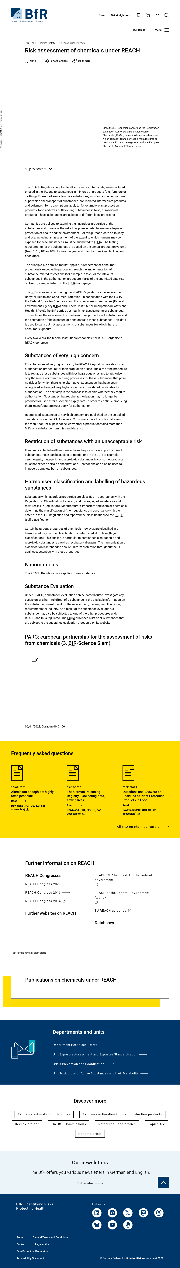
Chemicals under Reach (72, 43)
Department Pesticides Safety (80, 1045)
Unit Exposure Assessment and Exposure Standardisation (100, 1054)
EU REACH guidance (113, 910)
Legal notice (42, 1244)
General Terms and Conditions (50, 1237)
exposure (59, 319)
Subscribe (90, 1183)
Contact (21, 1244)
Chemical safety (46, 43)
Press (102, 15)
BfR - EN (29, 43)
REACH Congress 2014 (45, 901)
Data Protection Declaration (32, 1251)
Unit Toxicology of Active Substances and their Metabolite (100, 1073)
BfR (33, 292)
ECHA (127, 146)
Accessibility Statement (30, 1258)
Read (18, 801)
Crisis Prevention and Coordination (83, 1064)
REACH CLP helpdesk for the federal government (123, 880)
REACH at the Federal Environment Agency (122, 897)
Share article (56, 61)
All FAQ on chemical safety (143, 826)
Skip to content (39, 171)
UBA (57, 306)
